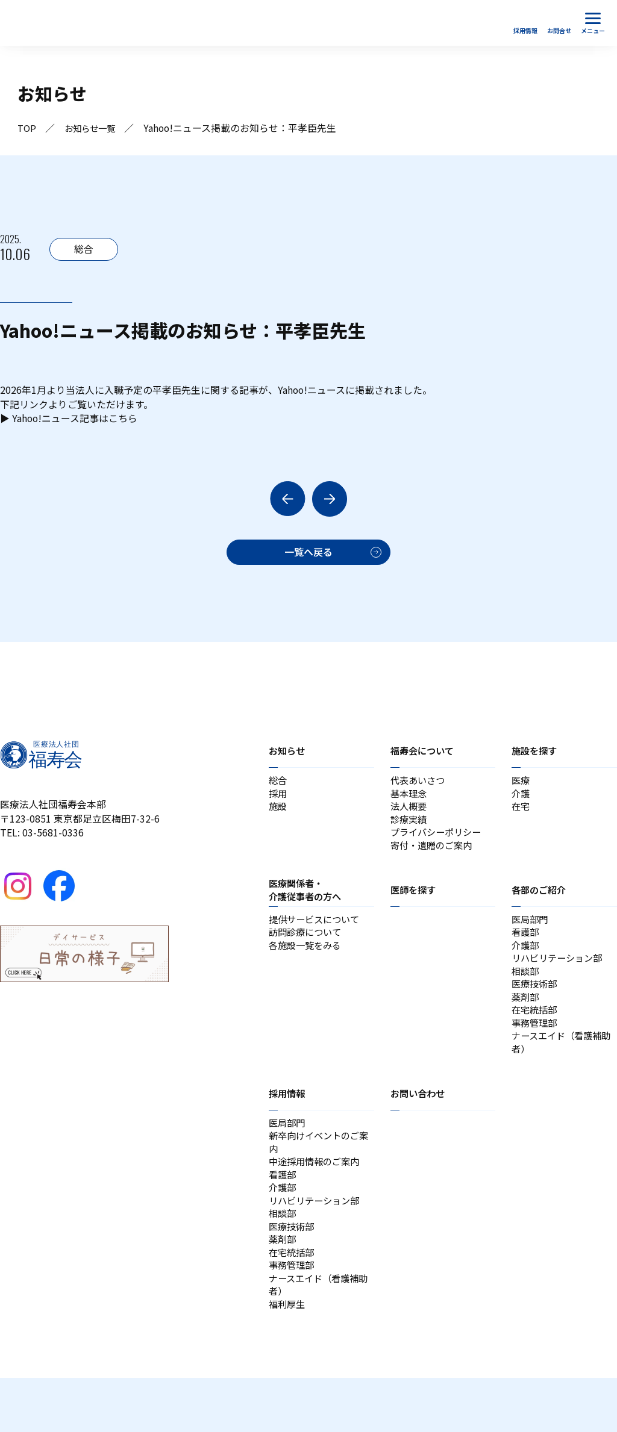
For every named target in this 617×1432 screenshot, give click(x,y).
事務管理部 (536, 1050)
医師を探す (414, 904)
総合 (278, 786)
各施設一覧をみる (307, 963)
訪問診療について (307, 949)
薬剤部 (526, 1021)
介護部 (526, 963)
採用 (278, 801)
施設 (278, 815)
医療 (521, 786)
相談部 (526, 992)
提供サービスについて (317, 934)
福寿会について (424, 756)
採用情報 (288, 1124)
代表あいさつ (419, 786)
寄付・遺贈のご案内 (433, 858)
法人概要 (409, 815)
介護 (521, 801)
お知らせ (288, 756)
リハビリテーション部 (560, 978)
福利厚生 (288, 1357)
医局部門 (531, 934)
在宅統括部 (536, 1036)
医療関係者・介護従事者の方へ (307, 903)
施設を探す (536, 756)
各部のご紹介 (540, 904)
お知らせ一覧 (95, 128)
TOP (27, 128)
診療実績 (409, 830)
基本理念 (409, 801)
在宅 (521, 815)
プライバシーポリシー (438, 844)
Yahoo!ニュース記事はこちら (75, 421)
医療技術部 (536, 1007)
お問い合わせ (419, 1124)
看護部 (526, 949)
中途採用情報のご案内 (317, 1198)
